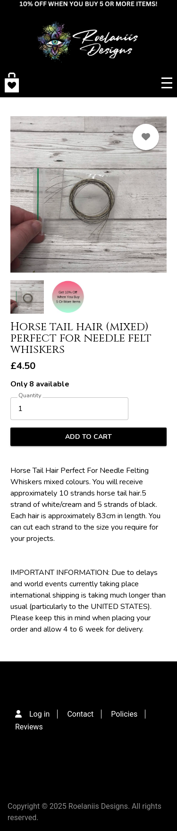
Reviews (29, 726)
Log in (39, 714)
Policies (124, 714)
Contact (80, 714)
